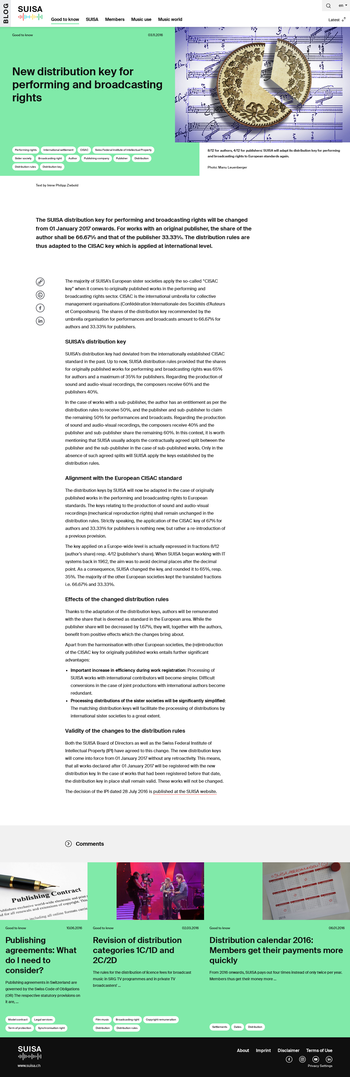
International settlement (58, 150)
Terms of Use (319, 1050)
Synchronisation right (51, 1028)
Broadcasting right (50, 158)
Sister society (23, 158)
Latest (334, 19)
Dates (237, 1027)
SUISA (92, 19)
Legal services (43, 1019)
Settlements (219, 1027)
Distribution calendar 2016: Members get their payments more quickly (276, 950)
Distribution (142, 158)
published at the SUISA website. (185, 791)
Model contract (17, 1019)
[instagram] (302, 1059)
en (341, 5)
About (243, 1050)
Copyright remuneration (161, 1019)
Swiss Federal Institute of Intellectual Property (123, 150)
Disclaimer (288, 1050)
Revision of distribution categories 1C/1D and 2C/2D (137, 950)
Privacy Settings (320, 1066)
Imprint (263, 1050)
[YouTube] (315, 1059)
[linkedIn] (329, 1059)
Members (114, 19)
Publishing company (96, 158)
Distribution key (52, 166)
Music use (141, 19)
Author (72, 158)
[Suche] (328, 5)
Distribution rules (25, 166)
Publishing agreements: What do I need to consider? (41, 955)
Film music (102, 1019)
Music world (170, 19)
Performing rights (26, 150)
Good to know (65, 19)
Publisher (122, 158)
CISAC (84, 150)
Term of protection (19, 1028)
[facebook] (289, 1059)
